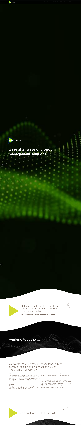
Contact (69, 1)
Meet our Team (46, 1)
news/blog (62, 1)
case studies (55, 1)
